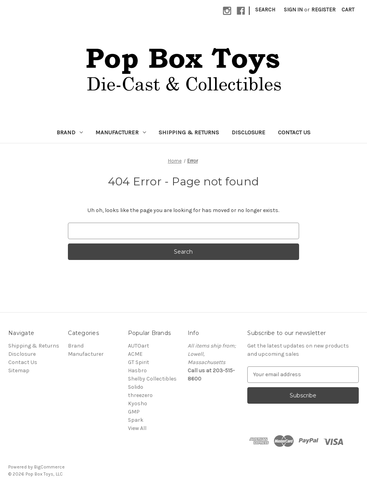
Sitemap (18, 370)
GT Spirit (138, 362)
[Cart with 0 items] (348, 9)
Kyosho (137, 403)
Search (265, 9)
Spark (135, 420)
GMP (134, 411)
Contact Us (294, 132)
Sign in (293, 9)
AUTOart (138, 345)
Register (323, 9)
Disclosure (248, 132)
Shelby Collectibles (152, 378)
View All (137, 428)
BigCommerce (49, 467)
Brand (70, 132)
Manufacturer (120, 132)
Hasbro (137, 370)
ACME (135, 354)
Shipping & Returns (189, 132)
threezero (140, 395)
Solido (135, 387)
